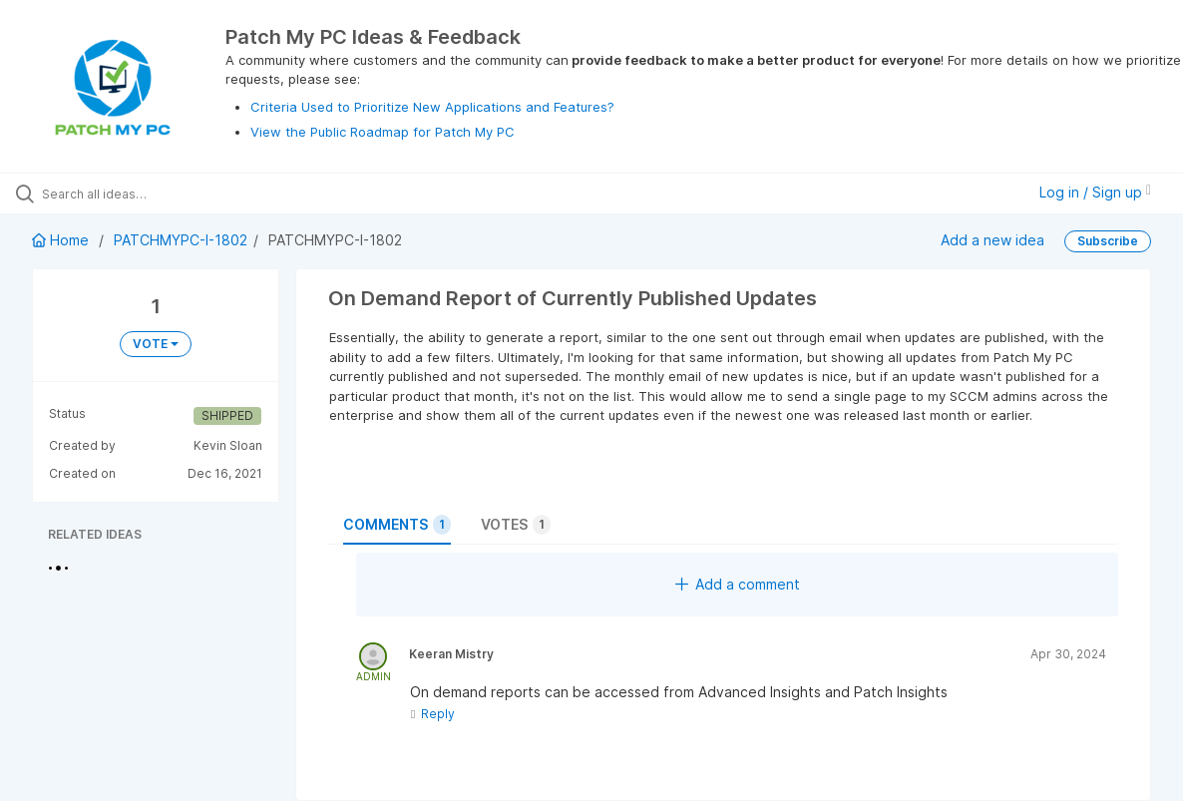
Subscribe (1107, 240)
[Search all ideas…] (143, 193)
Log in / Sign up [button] (1095, 192)
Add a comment (737, 584)
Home (62, 239)
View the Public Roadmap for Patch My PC (382, 132)
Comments (397, 525)
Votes (516, 525)
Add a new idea (992, 239)
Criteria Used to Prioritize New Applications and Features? (432, 107)
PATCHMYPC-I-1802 (180, 239)
